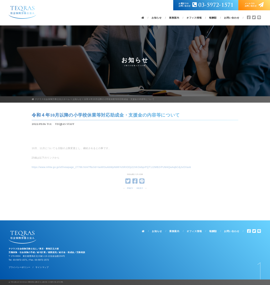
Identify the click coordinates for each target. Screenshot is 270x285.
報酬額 (213, 18)
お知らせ (157, 18)
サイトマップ (42, 267)
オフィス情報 (194, 18)
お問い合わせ (231, 18)
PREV (130, 189)
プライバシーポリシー (19, 267)
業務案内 (174, 18)
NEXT (140, 189)
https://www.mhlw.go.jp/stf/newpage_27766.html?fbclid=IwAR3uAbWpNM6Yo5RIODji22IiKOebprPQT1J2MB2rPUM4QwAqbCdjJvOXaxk (111, 171)
